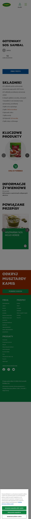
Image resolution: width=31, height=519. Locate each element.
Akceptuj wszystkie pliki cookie (14, 514)
